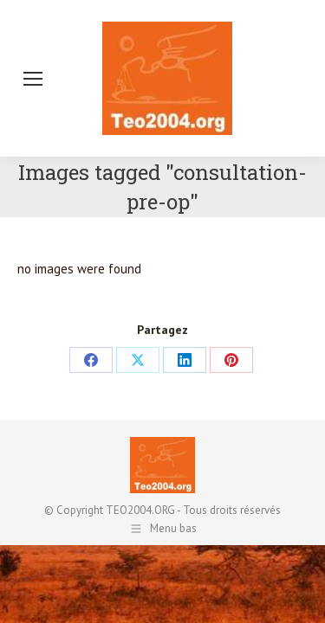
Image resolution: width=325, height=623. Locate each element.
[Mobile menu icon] (33, 78)
